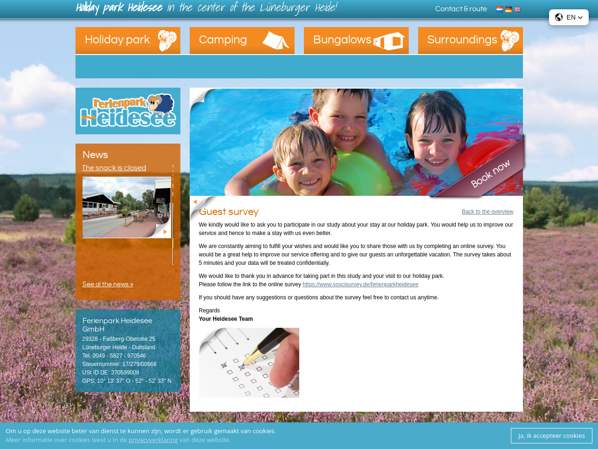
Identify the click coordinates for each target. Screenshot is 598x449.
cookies (264, 431)
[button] (569, 17)
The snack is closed (114, 168)
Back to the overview (488, 211)
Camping (223, 40)
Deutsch (509, 8)
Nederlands (500, 8)
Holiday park (117, 40)
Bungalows (342, 40)
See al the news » (107, 284)
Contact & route (461, 9)
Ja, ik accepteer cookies (551, 435)
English (518, 8)
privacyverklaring (153, 439)
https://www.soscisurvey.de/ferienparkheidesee (360, 284)
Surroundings (462, 40)
